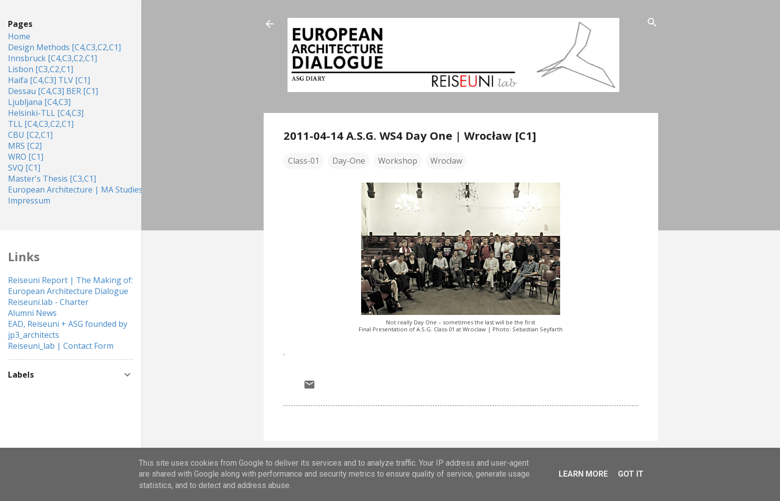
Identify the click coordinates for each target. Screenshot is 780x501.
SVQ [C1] (24, 167)
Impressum (29, 200)
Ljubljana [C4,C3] (39, 102)
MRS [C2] (25, 145)
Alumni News (32, 312)
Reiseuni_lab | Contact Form (60, 345)
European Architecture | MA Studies (75, 189)
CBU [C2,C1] (30, 134)
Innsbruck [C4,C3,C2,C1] (52, 58)
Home (19, 36)
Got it (631, 474)
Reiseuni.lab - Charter (48, 302)
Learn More (583, 474)
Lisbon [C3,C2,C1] (40, 69)
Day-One (348, 160)
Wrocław (446, 160)
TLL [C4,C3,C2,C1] (41, 123)
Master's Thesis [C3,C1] (52, 178)
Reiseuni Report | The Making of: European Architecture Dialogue (70, 286)
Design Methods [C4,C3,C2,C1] (64, 47)
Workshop (397, 160)
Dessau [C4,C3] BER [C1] (53, 91)
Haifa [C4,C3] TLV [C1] (49, 80)
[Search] (652, 23)
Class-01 (303, 160)
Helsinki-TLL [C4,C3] (46, 112)
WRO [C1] (25, 156)
